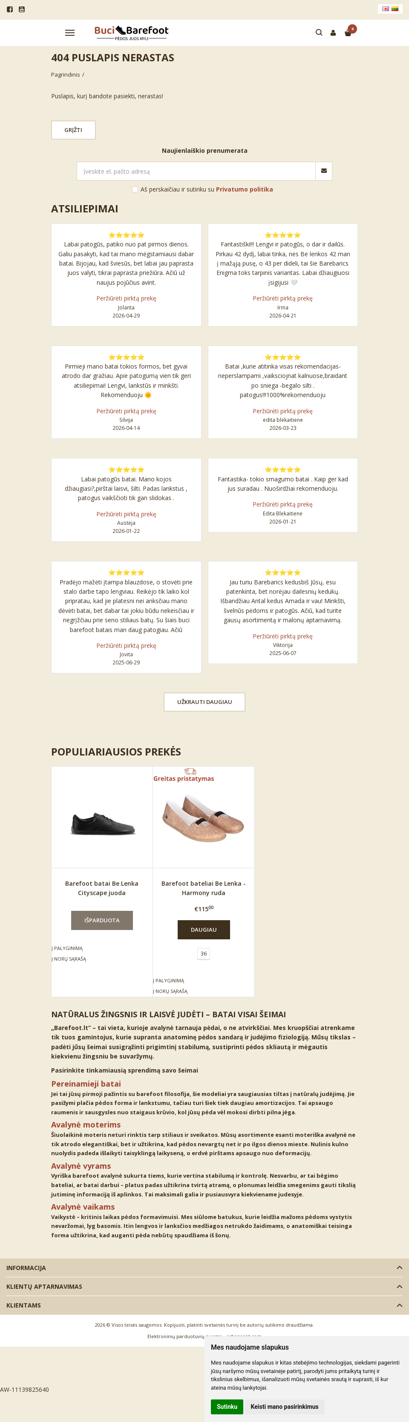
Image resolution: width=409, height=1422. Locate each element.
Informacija (26, 1268)
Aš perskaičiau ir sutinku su (207, 189)
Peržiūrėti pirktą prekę (126, 298)
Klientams (23, 1305)
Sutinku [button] (227, 1406)
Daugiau (204, 929)
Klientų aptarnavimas (44, 1286)
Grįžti (74, 130)
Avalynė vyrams (81, 1166)
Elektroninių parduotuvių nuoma (184, 1336)
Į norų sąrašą (69, 959)
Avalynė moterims (86, 1124)
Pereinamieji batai (86, 1084)
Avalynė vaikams (83, 1207)
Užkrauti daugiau (204, 702)
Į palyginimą (67, 948)
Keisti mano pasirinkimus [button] (285, 1406)
